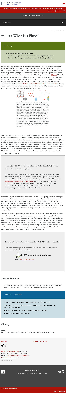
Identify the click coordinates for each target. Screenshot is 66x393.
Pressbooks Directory (35, 373)
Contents (33, 23)
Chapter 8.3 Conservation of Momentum (19, 181)
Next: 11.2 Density (59, 391)
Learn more (34, 8)
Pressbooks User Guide (22, 373)
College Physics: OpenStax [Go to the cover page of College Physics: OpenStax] (33, 16)
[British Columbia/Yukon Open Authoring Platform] (11, 3)
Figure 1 (54, 75)
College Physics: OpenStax (10, 351)
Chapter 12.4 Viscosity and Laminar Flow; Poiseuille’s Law (37, 84)
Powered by (31, 370)
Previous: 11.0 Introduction (9, 388)
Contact (45, 373)
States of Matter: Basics (27, 259)
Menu (64, 3)
